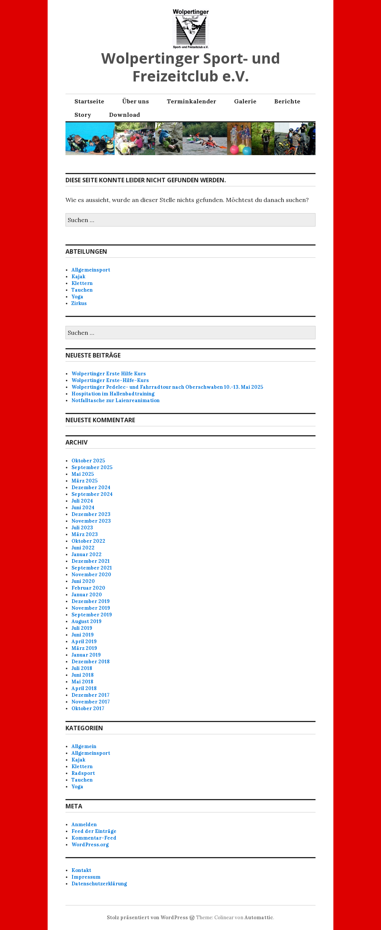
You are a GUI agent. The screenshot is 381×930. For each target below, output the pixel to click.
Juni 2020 (83, 581)
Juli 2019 (81, 628)
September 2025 (91, 467)
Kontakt (81, 870)
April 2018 (84, 688)
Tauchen (82, 290)
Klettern (82, 283)
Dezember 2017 (90, 695)
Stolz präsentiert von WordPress (147, 917)
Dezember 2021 (90, 561)
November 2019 (90, 608)
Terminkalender (191, 101)
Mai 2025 (82, 474)
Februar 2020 (88, 588)
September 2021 (91, 568)
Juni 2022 (83, 548)
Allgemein (83, 746)
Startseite (89, 101)
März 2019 (84, 648)
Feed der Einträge (93, 831)
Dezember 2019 (90, 601)
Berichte (287, 101)
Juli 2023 (82, 528)
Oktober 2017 (87, 708)
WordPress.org (90, 844)
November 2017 (90, 702)
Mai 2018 (82, 682)
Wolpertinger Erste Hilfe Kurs (108, 374)
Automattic (258, 917)
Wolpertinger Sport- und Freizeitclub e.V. (190, 67)
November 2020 (91, 574)
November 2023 (91, 521)
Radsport (83, 773)
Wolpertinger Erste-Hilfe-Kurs (110, 380)
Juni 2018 (82, 675)
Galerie (245, 101)
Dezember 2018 (90, 661)
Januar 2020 (86, 594)
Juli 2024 (82, 501)
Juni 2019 (82, 635)
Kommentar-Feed (93, 838)
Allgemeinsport (90, 270)
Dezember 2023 (91, 514)
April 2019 (84, 641)
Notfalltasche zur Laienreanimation (115, 400)
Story (82, 114)
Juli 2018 (81, 668)
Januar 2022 (86, 554)
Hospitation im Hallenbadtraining (112, 394)
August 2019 (86, 621)
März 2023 (84, 534)
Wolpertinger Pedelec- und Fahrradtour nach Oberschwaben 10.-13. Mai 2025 (167, 387)
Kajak (78, 276)
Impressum (85, 877)
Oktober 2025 (88, 461)
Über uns (135, 101)
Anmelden (84, 824)
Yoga (77, 297)
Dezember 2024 (91, 487)
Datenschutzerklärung (99, 884)
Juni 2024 (83, 507)
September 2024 (92, 494)
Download (124, 114)
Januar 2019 (86, 655)
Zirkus (79, 303)
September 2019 (91, 615)
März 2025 (84, 481)
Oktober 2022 (88, 541)
